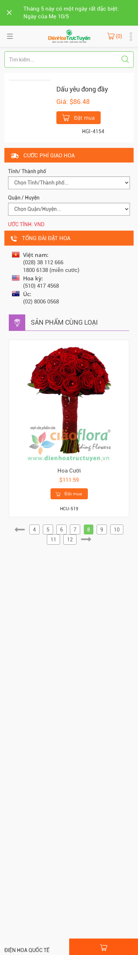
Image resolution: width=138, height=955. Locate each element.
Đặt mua (78, 117)
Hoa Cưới (69, 470)
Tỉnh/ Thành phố (27, 171)
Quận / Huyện (24, 198)
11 (53, 539)
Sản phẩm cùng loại (64, 322)
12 (70, 539)
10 (117, 530)
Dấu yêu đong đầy (82, 89)
